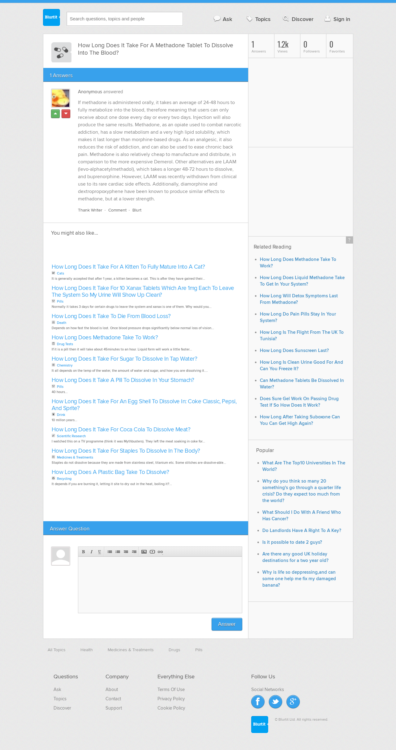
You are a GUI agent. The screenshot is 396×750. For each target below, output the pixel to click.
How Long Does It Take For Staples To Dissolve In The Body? (126, 451)
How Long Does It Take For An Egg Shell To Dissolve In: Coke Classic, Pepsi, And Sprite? (144, 405)
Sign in (336, 19)
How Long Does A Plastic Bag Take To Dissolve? (110, 472)
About (111, 689)
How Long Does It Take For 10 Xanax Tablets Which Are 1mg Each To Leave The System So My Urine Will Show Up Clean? (143, 292)
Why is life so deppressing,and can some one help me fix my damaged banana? (299, 578)
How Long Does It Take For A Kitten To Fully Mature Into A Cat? (128, 266)
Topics (258, 19)
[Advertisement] (121, 251)
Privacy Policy (171, 699)
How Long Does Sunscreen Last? (294, 351)
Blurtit (51, 18)
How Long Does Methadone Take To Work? (105, 337)
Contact (113, 699)
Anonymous (90, 91)
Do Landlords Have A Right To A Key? (301, 531)
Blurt (136, 210)
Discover (297, 19)
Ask (222, 19)
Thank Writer (90, 210)
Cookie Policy (171, 708)
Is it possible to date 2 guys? (292, 542)
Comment (117, 210)
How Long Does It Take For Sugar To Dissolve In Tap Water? (124, 358)
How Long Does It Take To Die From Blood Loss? (111, 316)
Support (113, 708)
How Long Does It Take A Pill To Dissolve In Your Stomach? (123, 380)
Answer (227, 624)
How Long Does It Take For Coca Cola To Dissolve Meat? (121, 429)
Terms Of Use (171, 689)
